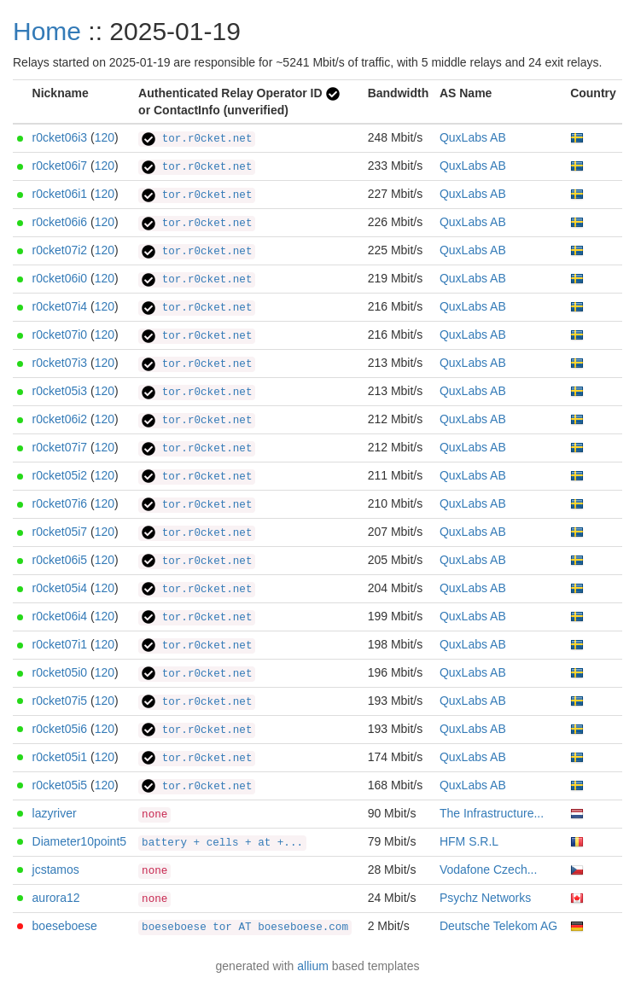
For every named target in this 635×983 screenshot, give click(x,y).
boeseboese (64, 926)
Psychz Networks (485, 897)
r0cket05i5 (60, 785)
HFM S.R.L (469, 841)
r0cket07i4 (60, 306)
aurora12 (56, 897)
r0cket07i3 (60, 362)
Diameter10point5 (79, 841)
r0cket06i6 (60, 222)
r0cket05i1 (60, 757)
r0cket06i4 (60, 616)
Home (47, 31)
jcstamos (55, 869)
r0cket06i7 (60, 165)
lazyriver (54, 813)
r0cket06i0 (60, 278)
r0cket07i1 (60, 644)
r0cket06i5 (60, 560)
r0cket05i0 (60, 672)
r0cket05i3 (60, 391)
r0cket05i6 (60, 729)
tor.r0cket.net (197, 139)
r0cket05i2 (60, 475)
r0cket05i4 (60, 588)
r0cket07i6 (60, 503)
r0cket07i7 (60, 447)
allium (313, 966)
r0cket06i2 (60, 419)
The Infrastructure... (492, 813)
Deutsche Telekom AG (498, 926)
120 (104, 137)
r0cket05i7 (60, 531)
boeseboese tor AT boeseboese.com (245, 928)
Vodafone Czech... (488, 869)
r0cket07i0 (60, 334)
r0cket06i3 (60, 137)
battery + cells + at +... (222, 843)
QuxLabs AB (473, 137)
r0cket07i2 (60, 250)
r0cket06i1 (60, 194)
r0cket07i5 (60, 700)
